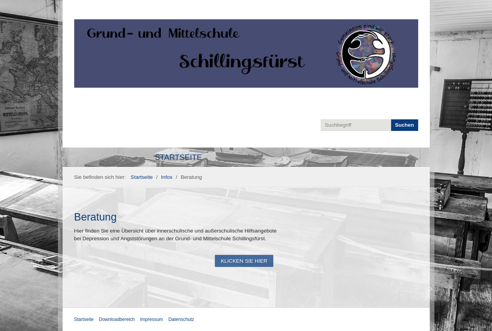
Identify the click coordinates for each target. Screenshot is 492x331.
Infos (166, 177)
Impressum (151, 319)
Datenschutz (181, 319)
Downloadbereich (117, 319)
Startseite (178, 157)
